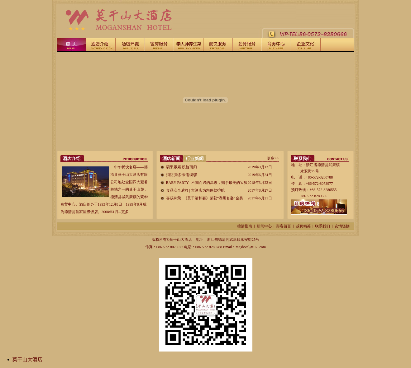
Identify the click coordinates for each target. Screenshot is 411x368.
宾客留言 (283, 226)
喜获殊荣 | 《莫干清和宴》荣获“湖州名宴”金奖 (204, 198)
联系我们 (322, 226)
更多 (125, 212)
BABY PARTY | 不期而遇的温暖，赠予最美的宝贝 (206, 182)
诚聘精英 (303, 226)
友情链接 (342, 226)
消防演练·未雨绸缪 (181, 175)
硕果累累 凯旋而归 (181, 167)
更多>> (273, 158)
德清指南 (244, 226)
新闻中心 (264, 226)
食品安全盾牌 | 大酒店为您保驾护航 (195, 190)
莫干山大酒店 (27, 359)
